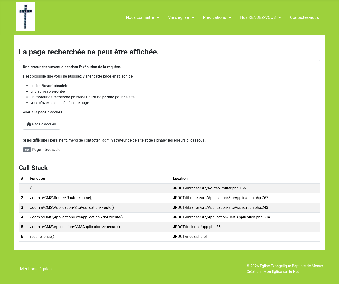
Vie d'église (178, 17)
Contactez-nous (304, 17)
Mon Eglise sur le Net (281, 271)
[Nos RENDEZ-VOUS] (279, 17)
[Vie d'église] (192, 17)
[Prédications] (229, 17)
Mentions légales (36, 269)
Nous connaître (140, 17)
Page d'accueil (41, 124)
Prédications (214, 17)
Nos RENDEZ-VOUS (258, 17)
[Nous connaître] (157, 17)
